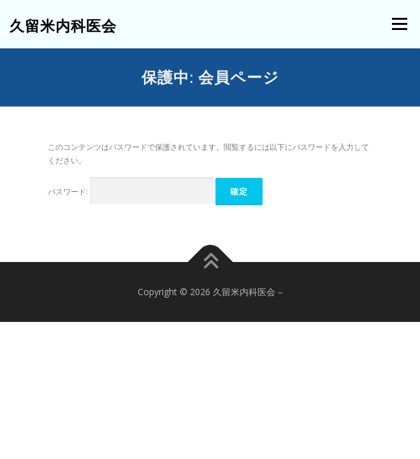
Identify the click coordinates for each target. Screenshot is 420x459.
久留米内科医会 (63, 25)
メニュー (399, 23)
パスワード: (131, 191)
